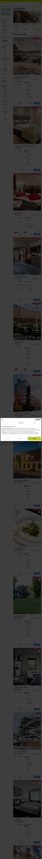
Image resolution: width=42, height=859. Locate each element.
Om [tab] (34, 422)
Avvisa (7, 438)
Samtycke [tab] (7, 422)
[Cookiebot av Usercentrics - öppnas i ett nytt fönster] (36, 419)
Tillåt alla (34, 438)
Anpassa (21, 438)
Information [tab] (21, 422)
